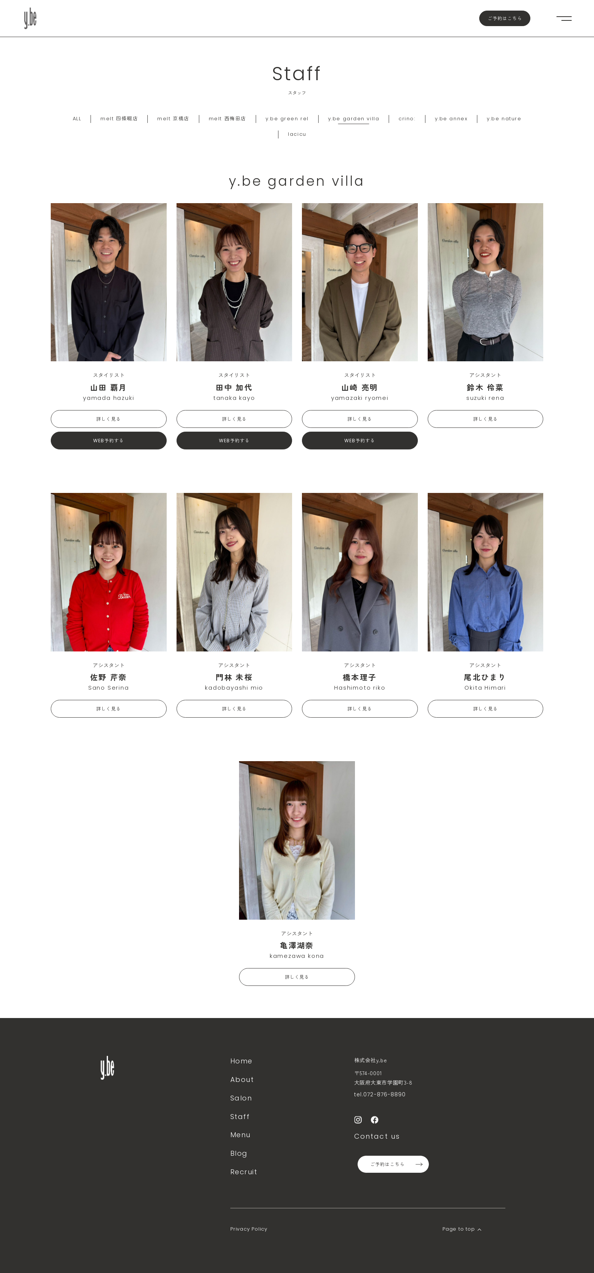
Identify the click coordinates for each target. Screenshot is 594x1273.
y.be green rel (287, 118)
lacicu (297, 134)
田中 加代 (234, 387)
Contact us (377, 1136)
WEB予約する (108, 440)
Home (241, 1061)
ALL (77, 118)
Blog (239, 1153)
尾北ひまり (485, 676)
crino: (407, 118)
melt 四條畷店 (119, 118)
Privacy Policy (248, 1229)
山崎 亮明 (359, 387)
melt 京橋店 (173, 118)
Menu (240, 1134)
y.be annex (451, 118)
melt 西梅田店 (227, 118)
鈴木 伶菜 (485, 387)
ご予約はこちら (505, 18)
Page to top (458, 1229)
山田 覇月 (108, 387)
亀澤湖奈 (297, 945)
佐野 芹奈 (108, 676)
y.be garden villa (354, 118)
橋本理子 (360, 676)
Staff (240, 1116)
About (242, 1079)
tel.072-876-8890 (380, 1094)
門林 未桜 (234, 676)
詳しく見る (108, 419)
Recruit (243, 1172)
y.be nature (504, 118)
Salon (241, 1098)
